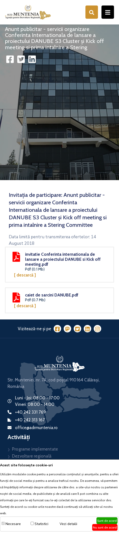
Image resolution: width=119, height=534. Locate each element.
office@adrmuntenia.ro (36, 427)
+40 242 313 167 (30, 419)
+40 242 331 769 (30, 412)
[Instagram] (97, 328)
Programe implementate (35, 449)
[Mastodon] (67, 328)
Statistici (41, 524)
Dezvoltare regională (31, 456)
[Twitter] (77, 328)
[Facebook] (57, 328)
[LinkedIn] (87, 328)
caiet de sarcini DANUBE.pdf (51, 294)
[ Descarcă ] (25, 274)
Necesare (13, 524)
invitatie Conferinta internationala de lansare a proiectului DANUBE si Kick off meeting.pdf (63, 259)
